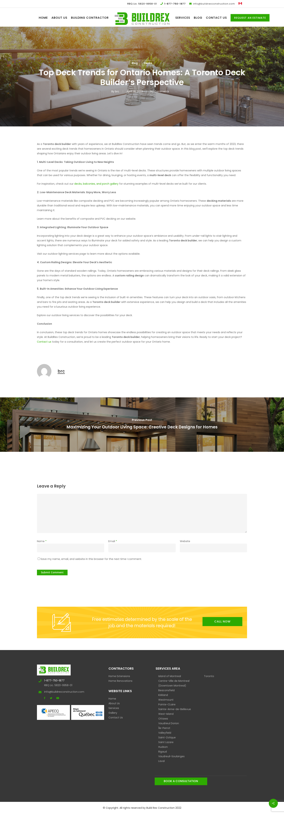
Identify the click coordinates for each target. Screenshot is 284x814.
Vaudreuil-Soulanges (171, 756)
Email (112, 541)
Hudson (163, 747)
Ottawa (163, 718)
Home (112, 698)
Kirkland (163, 695)
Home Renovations (120, 681)
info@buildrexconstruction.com (56, 692)
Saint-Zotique (167, 737)
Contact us (44, 342)
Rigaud (162, 751)
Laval (161, 761)
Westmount (166, 700)
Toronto (209, 676)
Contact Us (115, 717)
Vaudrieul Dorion (168, 723)
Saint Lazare (166, 742)
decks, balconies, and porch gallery (96, 184)
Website (185, 541)
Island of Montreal (169, 676)
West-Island (166, 714)
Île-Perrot (164, 728)
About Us (114, 703)
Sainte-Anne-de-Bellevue (174, 709)
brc (117, 91)
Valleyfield (164, 733)
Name (42, 541)
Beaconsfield (166, 690)
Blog (135, 63)
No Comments (159, 91)
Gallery (112, 713)
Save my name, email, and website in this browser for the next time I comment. (91, 559)
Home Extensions (119, 676)
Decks (148, 63)
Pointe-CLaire (167, 704)
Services (113, 708)
